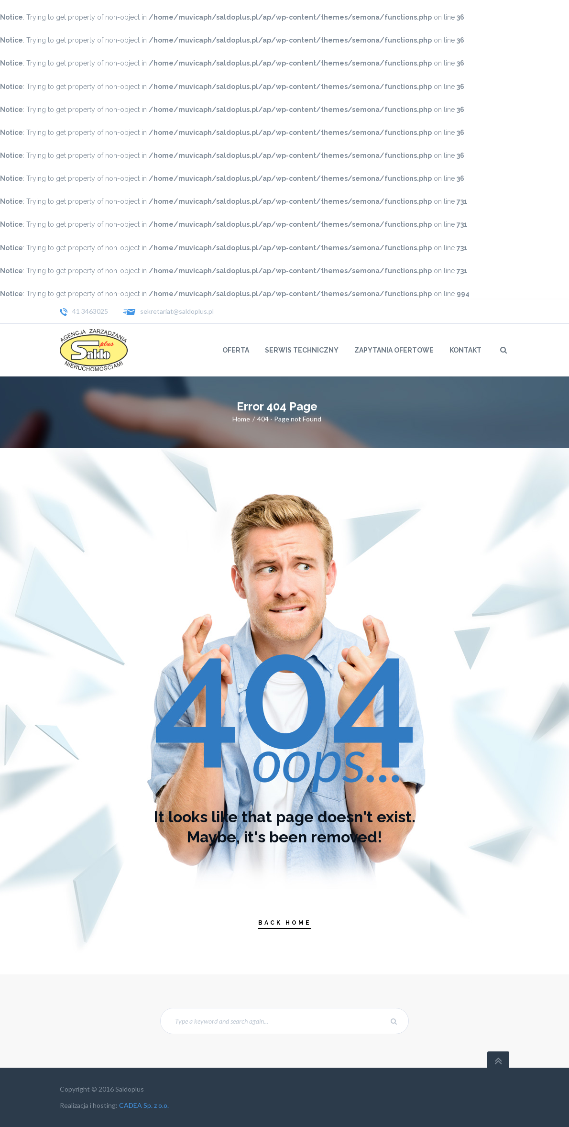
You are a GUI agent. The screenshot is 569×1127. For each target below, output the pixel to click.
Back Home (284, 922)
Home (241, 419)
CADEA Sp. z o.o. (144, 1105)
